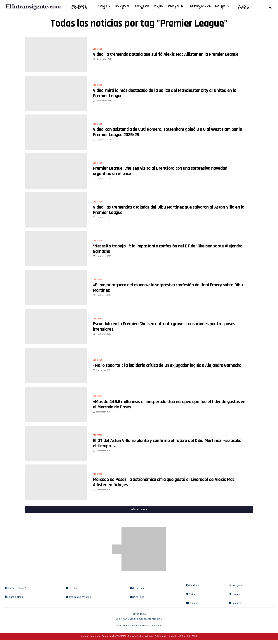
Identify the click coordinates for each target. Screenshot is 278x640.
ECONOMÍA (123, 7)
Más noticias (139, 509)
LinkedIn (234, 594)
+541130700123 (119, 636)
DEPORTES (175, 7)
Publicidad (137, 597)
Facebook (192, 585)
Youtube (192, 603)
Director (71, 588)
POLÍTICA (104, 7)
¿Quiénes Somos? (16, 588)
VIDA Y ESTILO (244, 7)
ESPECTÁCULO (200, 7)
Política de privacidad (127, 625)
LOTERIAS (222, 7)
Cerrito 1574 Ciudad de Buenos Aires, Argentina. (139, 616)
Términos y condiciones (150, 625)
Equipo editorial (14, 597)
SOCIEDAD (142, 7)
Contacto (235, 603)
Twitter (191, 594)
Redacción (137, 588)
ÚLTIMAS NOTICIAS (79, 7)
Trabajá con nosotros (78, 597)
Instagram (235, 585)
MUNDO (159, 7)
